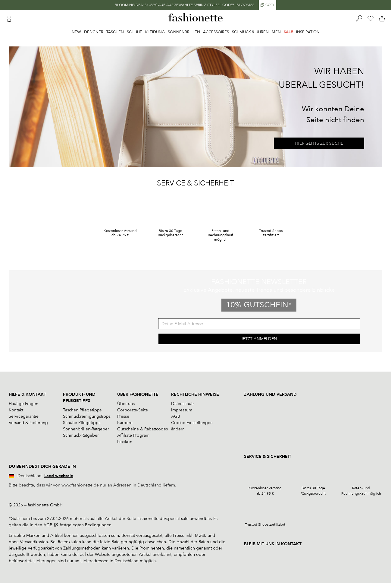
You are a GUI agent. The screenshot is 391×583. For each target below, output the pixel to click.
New (76, 32)
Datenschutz (182, 404)
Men (276, 32)
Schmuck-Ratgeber (81, 435)
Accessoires (216, 32)
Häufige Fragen (23, 404)
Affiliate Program (133, 435)
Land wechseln (58, 476)
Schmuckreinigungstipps (87, 416)
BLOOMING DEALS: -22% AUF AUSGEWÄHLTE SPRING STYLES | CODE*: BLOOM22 (184, 4)
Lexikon (124, 442)
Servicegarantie (24, 416)
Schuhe (134, 32)
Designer (93, 32)
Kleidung (155, 32)
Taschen (115, 32)
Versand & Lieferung (28, 423)
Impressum (181, 410)
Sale (288, 32)
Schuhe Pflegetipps (81, 423)
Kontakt (16, 410)
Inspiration (308, 32)
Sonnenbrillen (184, 32)
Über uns (126, 404)
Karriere (125, 423)
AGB (175, 416)
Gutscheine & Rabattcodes (142, 429)
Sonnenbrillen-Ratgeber (86, 429)
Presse (123, 416)
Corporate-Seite (132, 410)
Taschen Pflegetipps (82, 410)
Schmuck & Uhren (250, 32)
